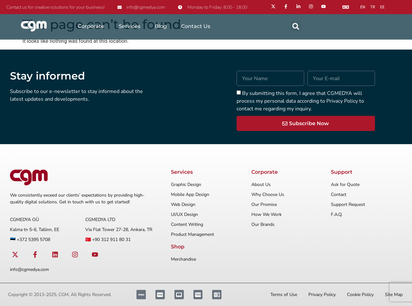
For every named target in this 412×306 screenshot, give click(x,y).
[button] (295, 26)
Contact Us (195, 26)
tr (372, 7)
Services (129, 26)
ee (382, 7)
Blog (161, 26)
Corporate (91, 26)
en (362, 7)
